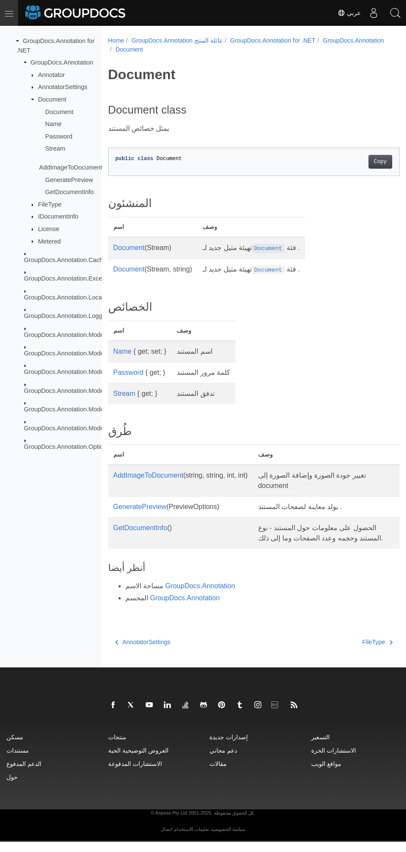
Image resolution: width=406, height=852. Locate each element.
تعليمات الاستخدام (191, 839)
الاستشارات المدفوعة (135, 774)
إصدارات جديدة (228, 747)
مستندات (17, 760)
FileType (49, 204)
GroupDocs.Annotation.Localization (73, 297)
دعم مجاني (223, 760)
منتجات (117, 747)
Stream (55, 148)
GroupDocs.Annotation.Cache (65, 259)
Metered (49, 241)
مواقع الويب (326, 774)
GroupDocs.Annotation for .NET (272, 40)
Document (52, 99)
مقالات (218, 774)
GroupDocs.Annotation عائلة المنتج (176, 40)
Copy (359, 162)
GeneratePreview (69, 179)
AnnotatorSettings (62, 86)
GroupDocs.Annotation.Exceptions (71, 278)
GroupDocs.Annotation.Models (66, 334)
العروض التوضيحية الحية (138, 760)
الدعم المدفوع (23, 774)
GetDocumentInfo (69, 191)
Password (58, 136)
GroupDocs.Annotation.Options (67, 446)
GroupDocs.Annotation (62, 62)
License (48, 228)
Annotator (51, 74)
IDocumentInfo (58, 216)
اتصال (166, 839)
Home (116, 40)
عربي (349, 13)
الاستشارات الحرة (333, 760)
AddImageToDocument (70, 167)
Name (53, 123)
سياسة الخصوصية (228, 839)
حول (12, 787)
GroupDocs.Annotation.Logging (67, 315)
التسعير (320, 747)
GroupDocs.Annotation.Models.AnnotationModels (92, 353)
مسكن (14, 747)
